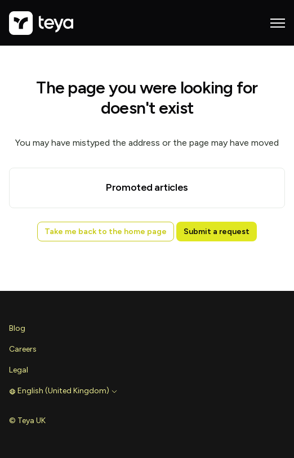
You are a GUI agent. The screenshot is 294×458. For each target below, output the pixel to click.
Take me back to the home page (105, 231)
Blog (17, 328)
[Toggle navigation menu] (277, 23)
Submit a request (217, 231)
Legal (18, 370)
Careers (23, 349)
